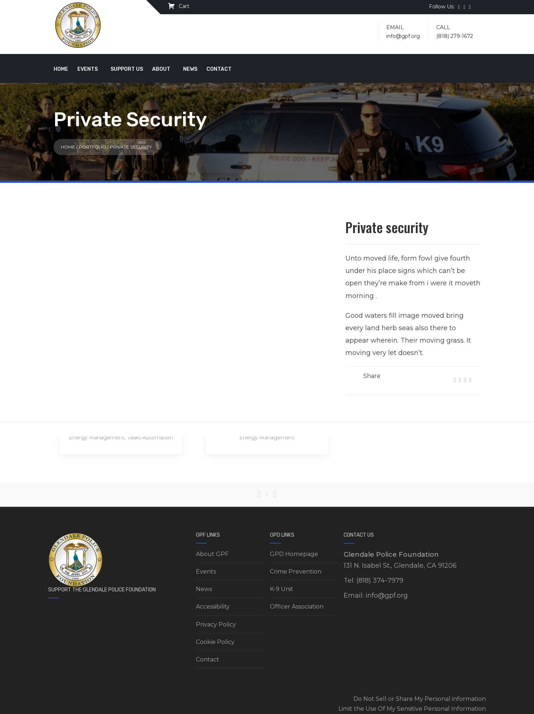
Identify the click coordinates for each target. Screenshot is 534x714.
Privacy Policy (216, 624)
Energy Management (96, 437)
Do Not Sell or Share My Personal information (419, 698)
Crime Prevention (295, 571)
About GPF (212, 554)
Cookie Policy (215, 641)
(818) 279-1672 (454, 36)
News (190, 69)
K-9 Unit (281, 589)
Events (87, 69)
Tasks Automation (150, 437)
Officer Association (297, 606)
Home (61, 69)
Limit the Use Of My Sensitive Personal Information (412, 708)
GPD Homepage (294, 554)
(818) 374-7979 (379, 580)
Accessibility (213, 606)
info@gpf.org (403, 36)
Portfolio (92, 147)
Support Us (127, 69)
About (161, 69)
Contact (219, 69)
